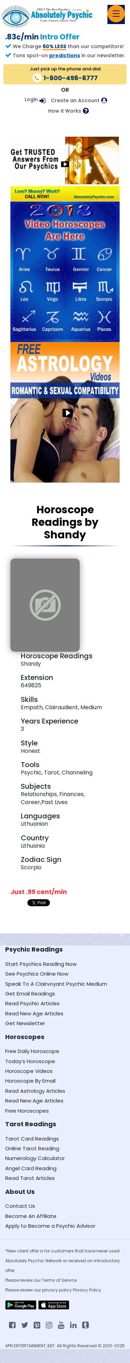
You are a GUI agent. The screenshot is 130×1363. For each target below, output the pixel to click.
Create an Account (75, 100)
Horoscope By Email (30, 1080)
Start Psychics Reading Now (41, 964)
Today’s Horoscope (30, 1061)
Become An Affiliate (31, 1216)
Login (31, 99)
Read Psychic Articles (32, 1003)
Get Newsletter (25, 1023)
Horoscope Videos (29, 1071)
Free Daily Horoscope (32, 1051)
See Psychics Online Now (36, 973)
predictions (64, 55)
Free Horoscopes (27, 1110)
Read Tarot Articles (30, 1178)
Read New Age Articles (34, 1013)
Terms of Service (59, 1280)
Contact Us (20, 1206)
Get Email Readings (30, 993)
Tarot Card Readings (32, 1138)
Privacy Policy (87, 1290)
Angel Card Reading (31, 1168)
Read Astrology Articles (35, 1091)
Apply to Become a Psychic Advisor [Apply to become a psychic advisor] (50, 1225)
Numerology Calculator (35, 1158)
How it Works (64, 111)
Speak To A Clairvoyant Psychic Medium (56, 983)
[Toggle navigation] (116, 13)
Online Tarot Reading (32, 1148)
